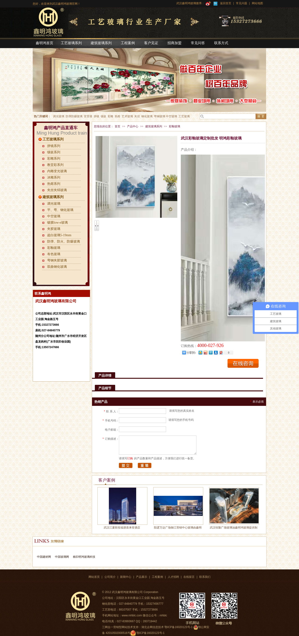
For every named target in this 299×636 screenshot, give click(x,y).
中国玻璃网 (62, 556)
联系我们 (204, 577)
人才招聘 (173, 577)
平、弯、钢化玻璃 (60, 210)
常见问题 (241, 3)
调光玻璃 (53, 203)
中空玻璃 (53, 216)
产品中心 (132, 126)
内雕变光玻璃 (57, 171)
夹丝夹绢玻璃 (57, 190)
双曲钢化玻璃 (57, 266)
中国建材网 (44, 556)
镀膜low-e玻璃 (57, 222)
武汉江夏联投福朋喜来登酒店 (122, 527)
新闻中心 (125, 577)
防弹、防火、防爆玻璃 (63, 241)
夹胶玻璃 (53, 229)
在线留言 (189, 577)
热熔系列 (53, 184)
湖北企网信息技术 (152, 627)
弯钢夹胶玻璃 (57, 260)
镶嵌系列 (53, 152)
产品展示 (141, 577)
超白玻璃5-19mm (59, 235)
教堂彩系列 (55, 165)
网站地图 (257, 3)
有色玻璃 (53, 254)
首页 (117, 126)
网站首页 (94, 577)
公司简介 (110, 577)
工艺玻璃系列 (53, 139)
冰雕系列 (53, 177)
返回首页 (225, 3)
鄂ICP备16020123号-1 (150, 633)
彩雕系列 (53, 158)
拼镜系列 (53, 146)
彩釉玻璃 (53, 248)
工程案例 (157, 577)
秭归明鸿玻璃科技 (83, 556)
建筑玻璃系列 (53, 197)
